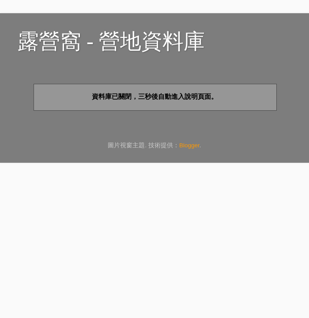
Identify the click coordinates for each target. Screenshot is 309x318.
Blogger (189, 145)
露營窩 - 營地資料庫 (111, 41)
